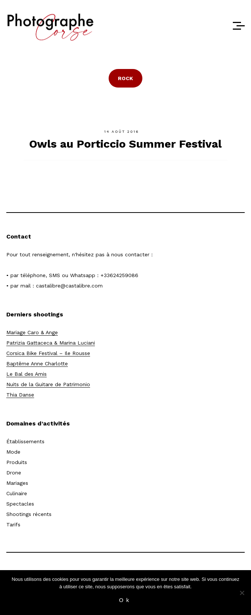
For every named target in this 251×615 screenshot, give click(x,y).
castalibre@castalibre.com (69, 286)
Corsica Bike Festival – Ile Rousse (48, 353)
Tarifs (13, 524)
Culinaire (16, 493)
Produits (16, 462)
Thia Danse (20, 395)
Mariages (17, 483)
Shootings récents (29, 514)
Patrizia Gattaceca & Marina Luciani (50, 343)
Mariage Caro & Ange (32, 332)
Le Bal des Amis (26, 374)
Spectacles (20, 504)
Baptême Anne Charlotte (37, 363)
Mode (13, 452)
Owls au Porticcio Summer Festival (125, 143)
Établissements (25, 441)
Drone (13, 473)
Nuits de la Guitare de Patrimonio (48, 384)
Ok (125, 600)
